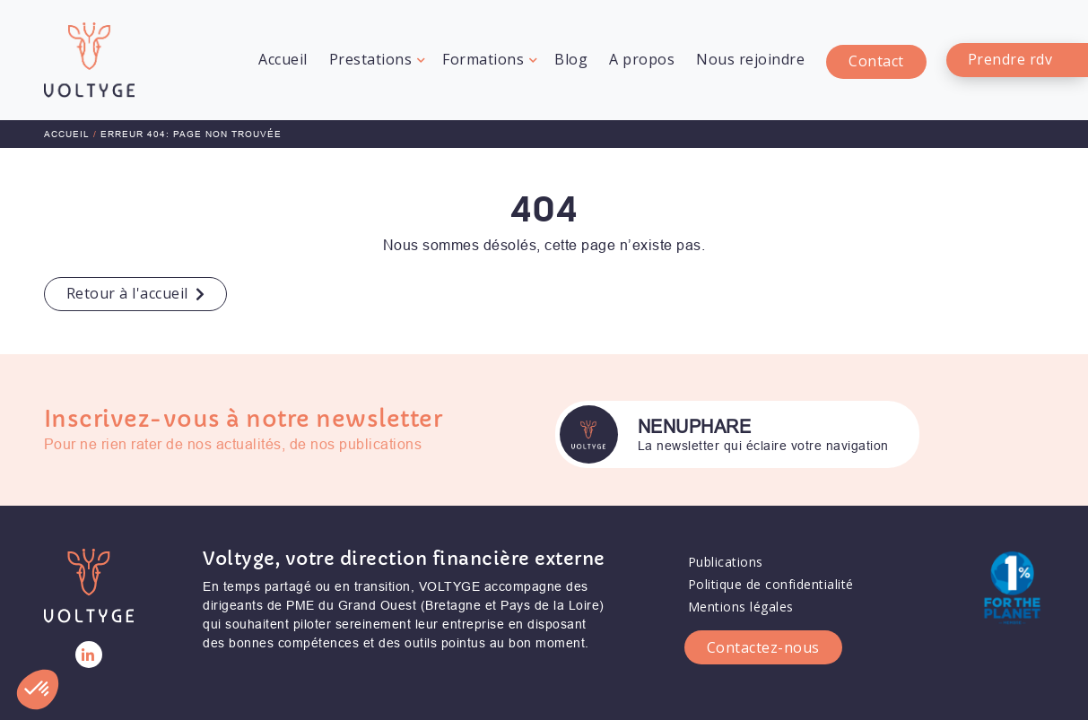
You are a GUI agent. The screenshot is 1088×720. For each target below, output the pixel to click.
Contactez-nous (763, 637)
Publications (725, 552)
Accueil (283, 59)
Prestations (371, 59)
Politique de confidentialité (771, 575)
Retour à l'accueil (127, 293)
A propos (642, 59)
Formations (483, 59)
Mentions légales (741, 597)
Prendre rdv (1010, 59)
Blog (571, 59)
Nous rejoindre (750, 59)
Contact (876, 62)
